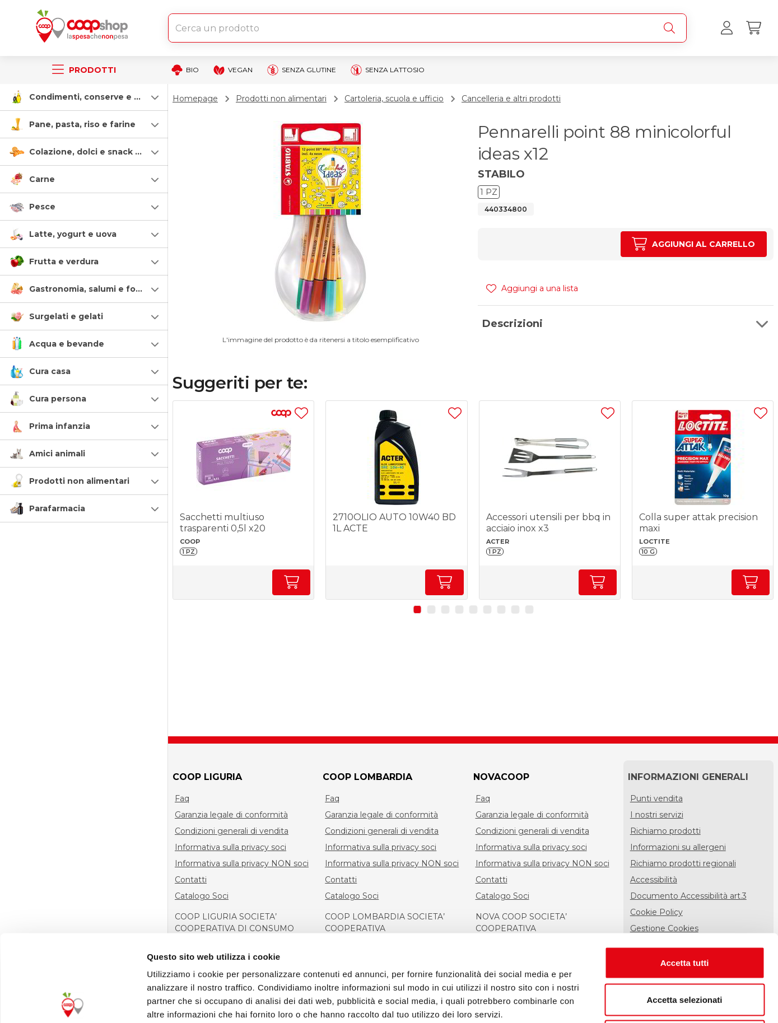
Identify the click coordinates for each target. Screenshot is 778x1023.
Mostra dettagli (589, 1001)
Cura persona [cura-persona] (57, 399)
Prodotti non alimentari (281, 99)
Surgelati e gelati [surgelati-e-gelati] (66, 316)
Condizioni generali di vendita (231, 831)
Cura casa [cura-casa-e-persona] (50, 371)
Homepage (195, 99)
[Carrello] (753, 28)
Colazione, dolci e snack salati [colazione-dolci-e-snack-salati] (93, 152)
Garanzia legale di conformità (231, 815)
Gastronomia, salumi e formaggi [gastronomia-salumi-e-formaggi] (97, 289)
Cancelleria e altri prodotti (511, 99)
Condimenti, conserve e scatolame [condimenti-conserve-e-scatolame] (104, 97)
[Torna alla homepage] (84, 28)
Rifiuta (685, 949)
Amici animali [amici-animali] (57, 454)
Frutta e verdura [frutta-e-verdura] (64, 261)
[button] (84, 96)
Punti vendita (656, 798)
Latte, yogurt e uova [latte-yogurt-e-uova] (73, 234)
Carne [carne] (42, 179)
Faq (182, 798)
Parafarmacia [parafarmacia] (57, 508)
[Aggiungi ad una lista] (301, 413)
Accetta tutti (684, 876)
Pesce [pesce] (42, 207)
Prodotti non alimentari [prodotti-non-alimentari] (79, 481)
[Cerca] (671, 28)
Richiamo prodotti (665, 831)
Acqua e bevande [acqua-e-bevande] (66, 344)
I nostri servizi (656, 815)
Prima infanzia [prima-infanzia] (59, 426)
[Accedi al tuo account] (726, 28)
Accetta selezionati (684, 913)
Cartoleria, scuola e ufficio (394, 99)
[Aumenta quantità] (693, 244)
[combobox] (427, 28)
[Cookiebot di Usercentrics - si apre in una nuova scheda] (73, 1001)
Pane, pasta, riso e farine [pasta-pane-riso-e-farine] (82, 124)
